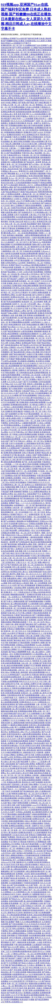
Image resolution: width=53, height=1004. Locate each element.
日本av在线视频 (11, 778)
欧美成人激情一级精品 (28, 917)
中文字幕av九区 (35, 308)
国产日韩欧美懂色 (16, 389)
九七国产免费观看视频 (34, 61)
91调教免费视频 (16, 162)
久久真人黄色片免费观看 (25, 50)
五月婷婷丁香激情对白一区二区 (30, 263)
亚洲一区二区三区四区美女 (28, 130)
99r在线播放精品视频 (24, 217)
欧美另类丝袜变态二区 (22, 226)
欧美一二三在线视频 (25, 119)
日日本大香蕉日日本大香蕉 (31, 430)
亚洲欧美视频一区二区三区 (34, 338)
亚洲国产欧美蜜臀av (22, 70)
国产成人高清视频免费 (30, 96)
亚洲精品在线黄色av (43, 585)
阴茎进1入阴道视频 (34, 384)
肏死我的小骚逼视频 (37, 173)
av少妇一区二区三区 (29, 439)
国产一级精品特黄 (12, 160)
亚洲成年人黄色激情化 (28, 789)
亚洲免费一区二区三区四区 (24, 267)
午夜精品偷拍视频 (39, 816)
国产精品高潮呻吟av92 (17, 965)
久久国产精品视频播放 (12, 153)
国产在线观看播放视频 (34, 601)
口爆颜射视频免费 (29, 423)
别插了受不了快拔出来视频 (37, 359)
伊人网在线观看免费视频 (16, 915)
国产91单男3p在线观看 (21, 48)
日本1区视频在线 (33, 631)
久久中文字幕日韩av (16, 432)
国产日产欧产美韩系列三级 (11, 565)
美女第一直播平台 (34, 123)
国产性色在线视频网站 (12, 302)
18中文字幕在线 (15, 938)
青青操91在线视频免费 (36, 315)
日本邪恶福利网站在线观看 (35, 700)
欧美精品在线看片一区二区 (41, 910)
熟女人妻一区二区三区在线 (15, 224)
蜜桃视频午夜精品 (41, 331)
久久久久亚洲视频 (24, 649)
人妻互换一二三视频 (16, 148)
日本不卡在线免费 (21, 215)
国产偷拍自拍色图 (27, 409)
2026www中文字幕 (8, 862)
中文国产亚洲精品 (10, 466)
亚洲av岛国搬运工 (30, 283)
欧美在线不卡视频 (27, 1000)
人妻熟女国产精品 (45, 144)
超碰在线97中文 (29, 752)
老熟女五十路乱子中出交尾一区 (39, 526)
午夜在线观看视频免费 (37, 98)
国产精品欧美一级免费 (32, 162)
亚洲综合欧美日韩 (8, 116)
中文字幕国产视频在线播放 (15, 359)
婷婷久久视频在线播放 (16, 196)
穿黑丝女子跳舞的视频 (15, 629)
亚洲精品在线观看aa (16, 826)
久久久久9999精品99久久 (35, 503)
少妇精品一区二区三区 (19, 967)
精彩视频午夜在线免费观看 (11, 363)
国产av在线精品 (9, 521)
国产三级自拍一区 (14, 846)
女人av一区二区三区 (16, 178)
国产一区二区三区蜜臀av (27, 379)
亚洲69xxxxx (29, 485)
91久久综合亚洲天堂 (30, 437)
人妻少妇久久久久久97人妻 (39, 167)
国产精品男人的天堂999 (29, 345)
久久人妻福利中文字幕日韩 (11, 611)
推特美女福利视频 (10, 638)
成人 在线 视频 (35, 848)
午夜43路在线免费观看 (22, 945)
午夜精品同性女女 (14, 155)
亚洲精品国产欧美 (29, 343)
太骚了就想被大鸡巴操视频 (21, 853)
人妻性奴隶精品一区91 (26, 530)
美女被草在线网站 (19, 249)
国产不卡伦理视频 (30, 382)
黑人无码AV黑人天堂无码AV (28, 274)
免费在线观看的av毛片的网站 (29, 466)
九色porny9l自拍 (31, 178)
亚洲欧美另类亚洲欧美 (17, 123)
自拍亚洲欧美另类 (39, 670)
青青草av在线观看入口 (13, 1002)
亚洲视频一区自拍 (36, 620)
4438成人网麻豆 (11, 103)
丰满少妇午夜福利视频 (29, 844)
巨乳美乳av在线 (18, 288)
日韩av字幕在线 (15, 391)
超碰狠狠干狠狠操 (21, 492)
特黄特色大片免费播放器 (36, 842)
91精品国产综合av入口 (30, 391)
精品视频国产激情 (40, 217)
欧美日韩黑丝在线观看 (22, 457)
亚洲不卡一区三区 (19, 304)
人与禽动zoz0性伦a (17, 954)
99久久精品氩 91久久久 (38, 967)
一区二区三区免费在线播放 (13, 107)
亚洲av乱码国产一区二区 (13, 979)
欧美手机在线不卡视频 (24, 768)
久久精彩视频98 (20, 306)
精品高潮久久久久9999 (15, 61)
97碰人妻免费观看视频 (27, 638)
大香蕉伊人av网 (22, 540)
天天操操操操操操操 (38, 892)
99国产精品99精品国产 (17, 354)
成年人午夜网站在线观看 (10, 194)
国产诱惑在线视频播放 (27, 476)
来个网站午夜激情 (32, 432)
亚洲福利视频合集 (41, 373)
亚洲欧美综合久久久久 (28, 702)
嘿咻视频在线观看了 (18, 594)
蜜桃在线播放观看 (30, 357)
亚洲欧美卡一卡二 (10, 592)
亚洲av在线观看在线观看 (31, 780)
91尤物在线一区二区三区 (10, 647)
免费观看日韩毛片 (39, 894)
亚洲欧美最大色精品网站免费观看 (25, 286)
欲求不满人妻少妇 (27, 393)
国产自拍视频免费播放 (25, 128)
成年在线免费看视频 (37, 672)
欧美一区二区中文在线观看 (24, 830)
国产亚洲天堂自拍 (35, 66)
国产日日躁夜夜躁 (26, 459)
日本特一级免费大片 (23, 894)
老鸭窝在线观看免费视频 (35, 771)
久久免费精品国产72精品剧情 (18, 448)
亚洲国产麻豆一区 (39, 546)
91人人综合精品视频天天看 (40, 114)
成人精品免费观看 (8, 501)
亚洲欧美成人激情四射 (14, 446)
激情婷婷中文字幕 (38, 247)
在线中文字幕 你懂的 (35, 354)
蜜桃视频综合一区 (8, 77)
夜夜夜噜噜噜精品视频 (37, 697)
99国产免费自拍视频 (40, 455)
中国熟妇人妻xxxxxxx (9, 171)
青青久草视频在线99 (35, 137)
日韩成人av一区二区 (13, 437)
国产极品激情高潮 (17, 352)
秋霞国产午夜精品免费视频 (32, 93)
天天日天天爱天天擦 (29, 144)
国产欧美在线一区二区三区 (37, 370)
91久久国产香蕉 (20, 384)
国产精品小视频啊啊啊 (17, 652)
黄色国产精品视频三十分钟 (11, 272)
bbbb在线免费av (7, 588)
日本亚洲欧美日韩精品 (36, 736)
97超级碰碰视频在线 (11, 498)
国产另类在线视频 (45, 169)
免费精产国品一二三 (16, 503)
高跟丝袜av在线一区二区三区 (18, 52)
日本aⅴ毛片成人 (20, 66)
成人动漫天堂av (20, 494)
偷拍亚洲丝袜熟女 (12, 345)
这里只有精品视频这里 (12, 324)
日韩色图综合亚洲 (26, 373)
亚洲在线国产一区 (41, 171)
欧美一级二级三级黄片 (22, 469)
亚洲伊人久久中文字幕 (34, 668)
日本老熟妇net (37, 649)
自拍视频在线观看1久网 (12, 91)
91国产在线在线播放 (23, 77)
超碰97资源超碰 (22, 82)
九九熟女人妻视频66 (33, 677)
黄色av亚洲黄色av (19, 929)
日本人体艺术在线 (12, 256)
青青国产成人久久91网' (10, 947)
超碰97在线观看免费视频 (32, 611)
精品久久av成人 (30, 222)
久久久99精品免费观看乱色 (11, 752)
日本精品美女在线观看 (31, 251)
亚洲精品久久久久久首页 (25, 576)
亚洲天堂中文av (22, 810)
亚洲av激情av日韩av (14, 851)
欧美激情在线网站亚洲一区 (28, 340)
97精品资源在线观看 (40, 613)
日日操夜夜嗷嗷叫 (42, 393)
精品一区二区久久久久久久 (31, 574)
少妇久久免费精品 (8, 240)
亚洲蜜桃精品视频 (35, 487)
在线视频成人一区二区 (22, 505)
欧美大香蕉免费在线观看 (20, 556)
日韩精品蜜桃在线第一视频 (28, 778)
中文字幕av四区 (29, 590)
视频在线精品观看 (34, 972)
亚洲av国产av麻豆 (21, 890)
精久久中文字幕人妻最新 (21, 613)
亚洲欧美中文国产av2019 (33, 132)
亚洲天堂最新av (22, 116)
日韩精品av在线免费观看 (25, 645)
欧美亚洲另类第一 (24, 238)
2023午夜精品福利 (43, 530)
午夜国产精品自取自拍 (28, 192)
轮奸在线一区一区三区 (34, 560)
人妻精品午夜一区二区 (30, 194)
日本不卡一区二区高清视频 (26, 471)
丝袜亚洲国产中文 (34, 494)
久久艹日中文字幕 (45, 917)
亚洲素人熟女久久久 (15, 283)
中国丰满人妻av (28, 153)
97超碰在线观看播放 (20, 537)
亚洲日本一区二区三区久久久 (14, 631)
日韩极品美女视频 (8, 533)
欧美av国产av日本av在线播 (20, 180)
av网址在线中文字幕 (11, 409)
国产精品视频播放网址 (29, 366)
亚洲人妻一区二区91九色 (15, 771)
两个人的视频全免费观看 (24, 727)
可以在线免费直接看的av (21, 151)
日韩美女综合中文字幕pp (28, 592)
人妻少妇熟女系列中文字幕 (30, 256)
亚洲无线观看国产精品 (34, 196)
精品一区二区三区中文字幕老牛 (15, 292)
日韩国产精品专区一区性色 (35, 908)
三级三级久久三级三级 (17, 350)
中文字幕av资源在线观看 (14, 560)
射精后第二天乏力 (26, 185)
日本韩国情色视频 (29, 336)
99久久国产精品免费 (20, 762)
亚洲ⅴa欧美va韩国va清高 (11, 418)
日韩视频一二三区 (11, 464)
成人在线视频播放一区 (38, 540)
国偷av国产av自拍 (39, 244)
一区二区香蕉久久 (14, 597)
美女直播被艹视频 (12, 922)
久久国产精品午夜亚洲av (14, 421)
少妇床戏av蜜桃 (20, 588)
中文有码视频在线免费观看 (20, 244)
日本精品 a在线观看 (18, 86)
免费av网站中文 (44, 562)
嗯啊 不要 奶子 (46, 324)
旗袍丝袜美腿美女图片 (9, 919)
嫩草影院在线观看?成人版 (24, 496)
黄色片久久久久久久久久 (35, 553)
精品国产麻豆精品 (26, 624)
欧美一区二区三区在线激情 (17, 164)
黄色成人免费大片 (39, 405)
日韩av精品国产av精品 (37, 489)
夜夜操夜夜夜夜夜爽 (31, 157)
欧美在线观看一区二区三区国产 (39, 608)
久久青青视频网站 (19, 139)
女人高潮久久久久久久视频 (15, 940)
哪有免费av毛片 (9, 233)
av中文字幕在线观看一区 (23, 260)
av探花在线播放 (27, 331)
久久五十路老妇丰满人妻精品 (25, 59)
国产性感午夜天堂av (15, 993)
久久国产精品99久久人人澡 (35, 633)
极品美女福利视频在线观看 (41, 542)
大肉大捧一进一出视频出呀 (22, 508)
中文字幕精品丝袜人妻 (39, 70)
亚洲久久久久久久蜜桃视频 (36, 288)
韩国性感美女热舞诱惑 (37, 279)
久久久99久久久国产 (15, 382)
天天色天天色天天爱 (38, 228)
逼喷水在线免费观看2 (33, 205)
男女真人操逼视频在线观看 (11, 617)
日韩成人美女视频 (21, 54)
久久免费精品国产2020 (31, 45)
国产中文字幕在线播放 (36, 350)
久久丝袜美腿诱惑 (40, 832)
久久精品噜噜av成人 (41, 212)
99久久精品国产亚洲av (9, 450)
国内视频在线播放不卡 (41, 112)
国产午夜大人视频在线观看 (13, 601)
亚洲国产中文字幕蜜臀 (26, 627)
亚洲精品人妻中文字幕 (26, 691)
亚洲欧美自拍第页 (14, 135)
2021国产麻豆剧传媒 (23, 295)
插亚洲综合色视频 (41, 773)
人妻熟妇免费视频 (36, 54)
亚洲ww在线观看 (33, 929)
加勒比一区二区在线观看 (36, 517)
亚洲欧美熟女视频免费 (12, 453)
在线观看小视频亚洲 (22, 910)
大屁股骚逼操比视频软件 (13, 132)
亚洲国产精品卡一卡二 (19, 514)
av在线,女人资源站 (21, 199)
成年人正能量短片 (17, 205)
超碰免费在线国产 (24, 814)
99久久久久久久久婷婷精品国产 (22, 121)
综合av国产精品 (28, 89)
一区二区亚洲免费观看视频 (27, 233)
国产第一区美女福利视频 (36, 311)
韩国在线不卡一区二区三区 (13, 368)
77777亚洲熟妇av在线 (9, 476)
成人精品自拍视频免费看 (13, 665)
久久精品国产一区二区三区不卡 (16, 242)
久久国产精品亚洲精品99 (10, 331)
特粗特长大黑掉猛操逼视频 (32, 581)
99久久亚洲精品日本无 (30, 135)
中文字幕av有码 (7, 528)
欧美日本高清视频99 (18, 482)
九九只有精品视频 (36, 881)
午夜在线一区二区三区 (30, 155)
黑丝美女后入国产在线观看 (32, 782)
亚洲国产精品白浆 (42, 453)
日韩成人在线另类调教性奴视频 (24, 434)
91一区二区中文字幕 (40, 73)
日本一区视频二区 (38, 377)
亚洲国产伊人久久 (28, 807)
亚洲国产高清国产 (26, 473)
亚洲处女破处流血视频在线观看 (17, 80)
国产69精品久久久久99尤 (23, 528)
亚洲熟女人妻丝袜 (31, 775)
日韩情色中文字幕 (16, 357)
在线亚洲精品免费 (16, 901)
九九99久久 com (35, 82)
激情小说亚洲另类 (10, 480)
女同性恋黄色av (11, 263)
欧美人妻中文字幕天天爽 (25, 240)
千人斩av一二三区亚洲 (37, 762)
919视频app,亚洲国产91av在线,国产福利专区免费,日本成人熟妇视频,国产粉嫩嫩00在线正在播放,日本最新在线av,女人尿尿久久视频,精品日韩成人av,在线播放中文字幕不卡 (26, 41)
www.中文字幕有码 (39, 180)
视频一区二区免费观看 (38, 583)
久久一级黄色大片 (21, 697)
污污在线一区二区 (45, 471)
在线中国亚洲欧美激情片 (42, 238)
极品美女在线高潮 (36, 970)
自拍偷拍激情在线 (30, 169)
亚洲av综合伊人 (40, 119)
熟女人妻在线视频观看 (30, 846)
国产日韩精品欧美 (23, 542)
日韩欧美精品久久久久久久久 (38, 482)
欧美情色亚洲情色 (8, 704)
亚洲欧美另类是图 (34, 139)
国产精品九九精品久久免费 (37, 249)
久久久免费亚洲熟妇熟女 (38, 492)
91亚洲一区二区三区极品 (35, 64)
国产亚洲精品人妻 (38, 796)
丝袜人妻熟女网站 (14, 84)
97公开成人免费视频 (43, 201)
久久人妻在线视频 (30, 558)
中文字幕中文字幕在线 (17, 842)
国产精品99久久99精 (22, 956)
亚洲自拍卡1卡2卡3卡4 (34, 320)
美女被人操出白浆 (16, 222)
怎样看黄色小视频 (38, 643)
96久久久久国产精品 (9, 203)
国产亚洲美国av (15, 96)
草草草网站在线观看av (12, 425)
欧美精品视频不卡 (21, 98)
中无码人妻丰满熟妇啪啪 (40, 556)
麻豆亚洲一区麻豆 (24, 455)
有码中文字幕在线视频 (22, 519)
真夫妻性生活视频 (43, 361)
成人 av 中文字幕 (22, 173)
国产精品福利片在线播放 (20, 759)
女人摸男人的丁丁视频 (32, 57)
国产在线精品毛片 (25, 212)
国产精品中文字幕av (20, 167)
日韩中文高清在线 (24, 73)
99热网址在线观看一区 (26, 798)
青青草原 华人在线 (26, 171)
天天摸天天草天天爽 (38, 800)
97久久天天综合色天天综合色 (34, 924)
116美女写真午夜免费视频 (33, 272)
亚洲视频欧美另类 (41, 128)
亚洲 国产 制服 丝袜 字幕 (16, 736)
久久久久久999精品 (17, 720)
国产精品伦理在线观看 (12, 89)
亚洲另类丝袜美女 (14, 734)
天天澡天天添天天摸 (20, 835)
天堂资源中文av (31, 981)
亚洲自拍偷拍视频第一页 (18, 210)
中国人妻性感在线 (29, 750)
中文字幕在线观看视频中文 (35, 718)
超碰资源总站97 (41, 485)
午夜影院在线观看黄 (31, 883)
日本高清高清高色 (8, 146)
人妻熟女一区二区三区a (34, 441)
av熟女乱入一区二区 (13, 780)
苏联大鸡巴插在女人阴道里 (18, 583)
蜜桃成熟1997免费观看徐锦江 (27, 521)
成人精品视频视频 (12, 366)
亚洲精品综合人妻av (16, 732)
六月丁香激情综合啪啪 (39, 679)
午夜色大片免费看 (19, 137)
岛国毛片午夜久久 (38, 146)
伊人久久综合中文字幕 (19, 308)
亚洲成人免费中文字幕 (33, 684)
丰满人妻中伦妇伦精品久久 (35, 398)
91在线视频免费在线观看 (38, 810)
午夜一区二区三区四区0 (35, 720)
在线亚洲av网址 (11, 212)
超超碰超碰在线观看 (23, 112)
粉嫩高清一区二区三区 (34, 148)
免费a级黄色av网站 (24, 544)
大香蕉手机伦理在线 (16, 68)
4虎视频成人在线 (7, 315)
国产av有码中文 (38, 295)
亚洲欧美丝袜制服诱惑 (22, 654)
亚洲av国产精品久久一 (41, 457)
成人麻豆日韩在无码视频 (20, 141)
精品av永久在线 (13, 599)
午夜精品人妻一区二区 (32, 411)
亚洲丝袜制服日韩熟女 (15, 64)
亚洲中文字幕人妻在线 (21, 377)
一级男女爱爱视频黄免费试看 (34, 235)
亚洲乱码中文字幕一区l (14, 684)
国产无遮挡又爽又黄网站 (25, 764)
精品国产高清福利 (14, 93)
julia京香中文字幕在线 (15, 633)
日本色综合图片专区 (41, 743)
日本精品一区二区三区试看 (37, 189)
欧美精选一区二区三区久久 (28, 878)
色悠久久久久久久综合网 (38, 116)
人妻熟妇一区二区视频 (34, 858)
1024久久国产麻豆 (45, 787)
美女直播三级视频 (21, 970)
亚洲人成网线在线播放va (16, 526)
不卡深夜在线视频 (23, 146)
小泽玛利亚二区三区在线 (30, 375)
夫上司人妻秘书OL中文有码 (11, 913)
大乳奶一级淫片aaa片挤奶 (40, 448)
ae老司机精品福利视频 (34, 828)
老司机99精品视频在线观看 (41, 329)
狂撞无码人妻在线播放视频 (39, 725)
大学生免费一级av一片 (35, 304)
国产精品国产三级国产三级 (17, 279)
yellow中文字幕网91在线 (25, 201)
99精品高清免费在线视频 (36, 757)
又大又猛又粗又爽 (34, 551)
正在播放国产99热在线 (30, 425)
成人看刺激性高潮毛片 (40, 812)
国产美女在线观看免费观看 (24, 187)
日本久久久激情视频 (19, 427)
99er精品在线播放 (37, 80)
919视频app (40, 798)
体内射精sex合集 (7, 727)
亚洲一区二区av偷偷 (34, 86)
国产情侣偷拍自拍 (27, 498)
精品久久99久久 (25, 661)
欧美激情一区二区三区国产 (30, 160)
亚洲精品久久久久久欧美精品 (28, 203)
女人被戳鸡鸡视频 (14, 336)
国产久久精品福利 (11, 185)
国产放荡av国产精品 (26, 103)
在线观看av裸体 (33, 588)
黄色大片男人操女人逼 (24, 876)
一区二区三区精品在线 (41, 75)
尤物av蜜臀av (33, 784)
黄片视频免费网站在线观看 (19, 322)
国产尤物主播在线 (42, 103)
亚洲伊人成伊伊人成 (32, 386)
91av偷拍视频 (33, 604)
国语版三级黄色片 (8, 50)
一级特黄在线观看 (24, 75)
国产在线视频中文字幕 (14, 414)
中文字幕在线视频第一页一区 (34, 414)
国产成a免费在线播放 (24, 743)
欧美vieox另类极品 (23, 796)
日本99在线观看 (44, 382)
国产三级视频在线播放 (41, 615)
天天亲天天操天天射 (43, 659)
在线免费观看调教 (26, 919)
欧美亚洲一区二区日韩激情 (32, 302)
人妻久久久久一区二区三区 (26, 562)
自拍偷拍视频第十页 (30, 91)
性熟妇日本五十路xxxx (14, 535)
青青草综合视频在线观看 (21, 688)
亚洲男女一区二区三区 (9, 917)
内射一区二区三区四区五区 (41, 109)
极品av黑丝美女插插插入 (29, 865)
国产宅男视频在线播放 (14, 125)
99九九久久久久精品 (40, 688)
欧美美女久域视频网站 (14, 961)
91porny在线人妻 (37, 759)
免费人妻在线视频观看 (17, 189)
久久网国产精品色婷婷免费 (41, 48)
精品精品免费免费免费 (21, 109)
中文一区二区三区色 (37, 512)
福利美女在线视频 (12, 254)
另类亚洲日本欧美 (16, 57)
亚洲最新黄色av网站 (35, 208)
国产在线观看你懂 (27, 659)
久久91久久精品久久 (31, 363)
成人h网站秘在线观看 (15, 386)
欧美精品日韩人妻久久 (39, 52)
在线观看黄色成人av (20, 974)
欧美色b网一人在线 (30, 535)
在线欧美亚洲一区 (36, 514)
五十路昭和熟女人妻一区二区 (12, 485)
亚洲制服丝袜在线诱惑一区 (20, 405)
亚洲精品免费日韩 (8, 112)
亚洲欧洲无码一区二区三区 (11, 45)
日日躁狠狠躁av (22, 176)
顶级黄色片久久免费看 (25, 862)
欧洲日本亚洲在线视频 (27, 219)
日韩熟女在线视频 (36, 524)
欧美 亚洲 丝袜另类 (21, 114)
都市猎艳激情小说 (16, 338)
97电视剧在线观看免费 (28, 313)
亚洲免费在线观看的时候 (21, 951)
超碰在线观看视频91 (40, 814)
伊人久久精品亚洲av (33, 732)
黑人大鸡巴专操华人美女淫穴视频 (20, 773)
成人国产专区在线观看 (15, 885)
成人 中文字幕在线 (36, 199)
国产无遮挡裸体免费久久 (14, 908)
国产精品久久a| (35, 242)
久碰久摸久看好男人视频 (10, 574)
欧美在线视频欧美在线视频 (28, 926)
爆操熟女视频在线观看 (19, 725)
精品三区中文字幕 (17, 553)
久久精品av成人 (7, 114)
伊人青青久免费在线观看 (38, 292)
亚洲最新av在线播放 (13, 478)
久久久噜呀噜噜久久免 (36, 713)
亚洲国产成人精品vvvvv (10, 327)
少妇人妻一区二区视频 (30, 663)
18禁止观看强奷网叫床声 (32, 578)
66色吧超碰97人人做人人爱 (13, 320)
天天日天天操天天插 (15, 590)
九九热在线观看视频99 (22, 183)
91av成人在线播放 (43, 645)
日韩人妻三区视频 (32, 636)
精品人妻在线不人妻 (33, 821)
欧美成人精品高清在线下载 (11, 169)
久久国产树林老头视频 (24, 299)
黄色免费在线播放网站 (19, 867)
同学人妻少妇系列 (24, 546)
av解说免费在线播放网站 (31, 734)
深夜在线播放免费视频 (12, 462)
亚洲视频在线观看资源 (36, 427)
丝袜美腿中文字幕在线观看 (19, 643)
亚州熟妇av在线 (20, 757)
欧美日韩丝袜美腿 (36, 176)
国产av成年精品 (40, 508)
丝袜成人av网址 (20, 311)
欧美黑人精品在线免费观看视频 (39, 915)
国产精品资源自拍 (43, 400)
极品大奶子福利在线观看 (33, 125)
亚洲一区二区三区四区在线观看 (28, 501)
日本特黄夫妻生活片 (25, 290)
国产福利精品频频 (8, 810)
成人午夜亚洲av (26, 599)
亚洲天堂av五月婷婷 (36, 766)
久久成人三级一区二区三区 (11, 558)
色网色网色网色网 (45, 192)
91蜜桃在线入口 (44, 702)
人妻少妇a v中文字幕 (37, 215)
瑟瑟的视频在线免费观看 (10, 439)
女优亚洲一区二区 (32, 629)
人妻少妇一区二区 (28, 105)
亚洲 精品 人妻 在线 (20, 784)
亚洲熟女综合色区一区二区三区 (22, 297)
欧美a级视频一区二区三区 (19, 903)
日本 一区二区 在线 (32, 421)
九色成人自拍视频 (32, 107)
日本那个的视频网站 (11, 1000)
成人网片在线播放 (16, 157)
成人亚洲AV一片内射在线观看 (37, 68)
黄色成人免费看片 (8, 743)
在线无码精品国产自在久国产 (40, 572)
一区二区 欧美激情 (21, 512)
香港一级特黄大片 (40, 544)
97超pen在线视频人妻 (39, 141)
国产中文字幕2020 (34, 306)
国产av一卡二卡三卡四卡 (27, 480)
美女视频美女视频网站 (26, 361)
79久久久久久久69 (28, 656)
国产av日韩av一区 (36, 164)
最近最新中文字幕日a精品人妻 (33, 84)
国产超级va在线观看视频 (25, 704)
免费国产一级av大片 (20, 276)
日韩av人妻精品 (9, 347)
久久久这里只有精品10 (24, 906)
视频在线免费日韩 (12, 659)
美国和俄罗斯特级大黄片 (18, 620)
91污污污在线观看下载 (9, 402)
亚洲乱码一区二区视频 (30, 693)
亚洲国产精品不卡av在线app (19, 265)
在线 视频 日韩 (20, 315)
